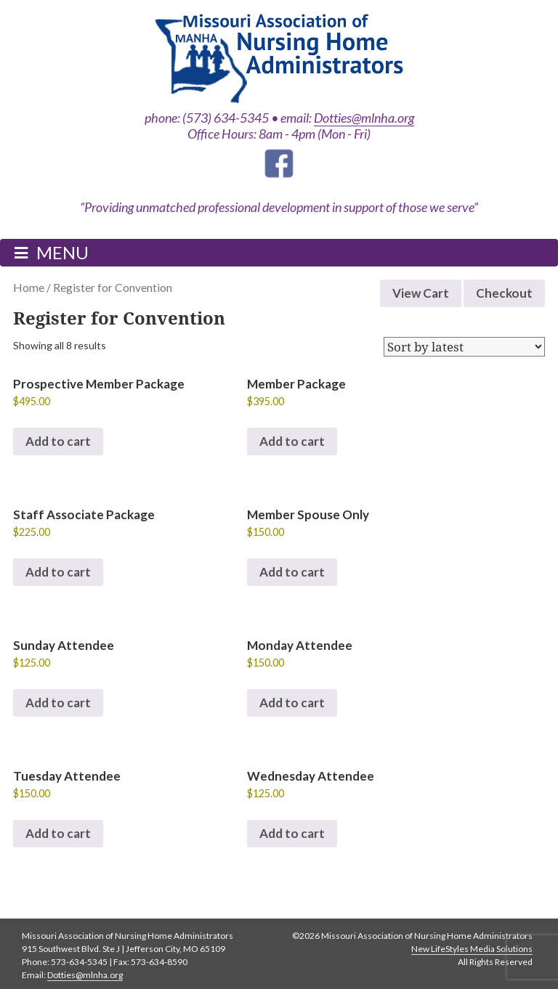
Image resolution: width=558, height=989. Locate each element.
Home (28, 287)
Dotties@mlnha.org (364, 118)
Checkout (504, 293)
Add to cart (58, 441)
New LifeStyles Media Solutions (472, 948)
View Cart (420, 293)
